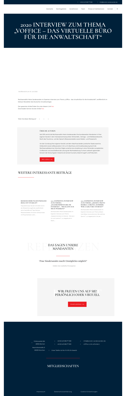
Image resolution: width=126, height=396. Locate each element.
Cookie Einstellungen (89, 391)
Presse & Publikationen (96, 9)
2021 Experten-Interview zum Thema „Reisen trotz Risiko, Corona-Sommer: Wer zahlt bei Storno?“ (93, 203)
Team (83, 9)
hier (52, 106)
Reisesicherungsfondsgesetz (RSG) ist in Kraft (35, 201)
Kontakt (110, 9)
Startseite (49, 9)
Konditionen (74, 9)
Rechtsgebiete (61, 9)
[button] (117, 9)
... (35, 214)
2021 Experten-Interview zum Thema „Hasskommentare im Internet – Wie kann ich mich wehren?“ (62, 204)
